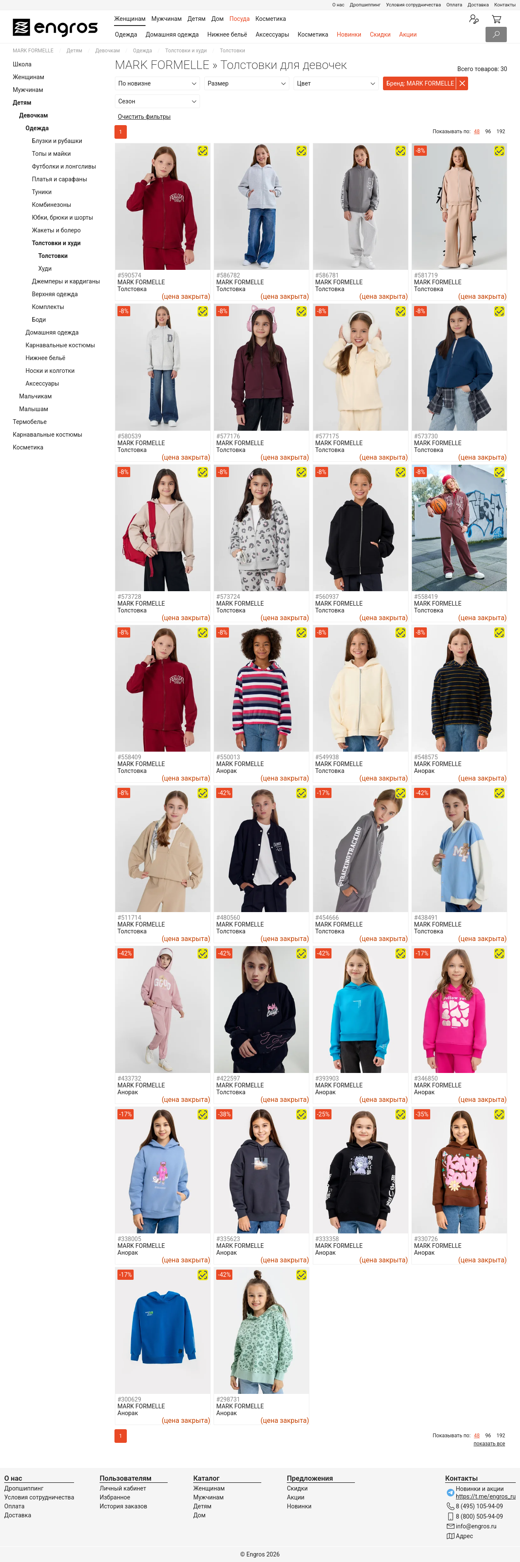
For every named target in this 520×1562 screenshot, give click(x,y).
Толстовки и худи (186, 51)
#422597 (228, 1078)
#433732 (129, 1078)
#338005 (129, 1239)
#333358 (327, 1239)
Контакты (505, 5)
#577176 (228, 436)
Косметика (313, 34)
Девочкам (107, 51)
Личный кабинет (123, 1488)
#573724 (228, 596)
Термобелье (30, 421)
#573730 (426, 436)
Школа (22, 64)
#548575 (426, 757)
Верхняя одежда (55, 294)
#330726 (426, 1239)
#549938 (327, 757)
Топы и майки (51, 153)
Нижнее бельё (227, 34)
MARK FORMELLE (33, 51)
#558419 (426, 596)
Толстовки (53, 255)
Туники (41, 192)
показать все (489, 1444)
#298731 (228, 1399)
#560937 (327, 596)
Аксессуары (272, 34)
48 (477, 131)
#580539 (129, 436)
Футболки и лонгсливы (64, 166)
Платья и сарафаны (59, 179)
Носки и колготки (50, 370)
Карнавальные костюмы (60, 345)
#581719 (426, 275)
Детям (75, 51)
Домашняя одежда (172, 34)
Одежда (126, 34)
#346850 (426, 1078)
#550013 (228, 757)
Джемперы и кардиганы (66, 281)
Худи (44, 268)
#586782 (228, 275)
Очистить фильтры (144, 116)
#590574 (129, 275)
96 (488, 131)
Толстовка (132, 289)
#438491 (426, 917)
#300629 (129, 1399)
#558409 (129, 757)
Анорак (226, 770)
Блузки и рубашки (57, 140)
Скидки (380, 34)
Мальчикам (35, 396)
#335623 (228, 1239)
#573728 (129, 596)
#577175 (327, 436)
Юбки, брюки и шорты (62, 217)
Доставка (478, 5)
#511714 (129, 917)
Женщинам (28, 77)
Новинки (349, 34)
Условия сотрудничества (413, 5)
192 (501, 131)
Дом (199, 1515)
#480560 (228, 917)
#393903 (327, 1078)
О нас (338, 5)
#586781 (327, 275)
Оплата (454, 5)
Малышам (33, 409)
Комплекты (48, 306)
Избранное (115, 1497)
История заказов (123, 1506)
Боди (39, 319)
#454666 (327, 917)
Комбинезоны (51, 204)
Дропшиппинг (365, 5)
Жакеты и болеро (56, 230)
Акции (408, 34)
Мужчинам (28, 89)
